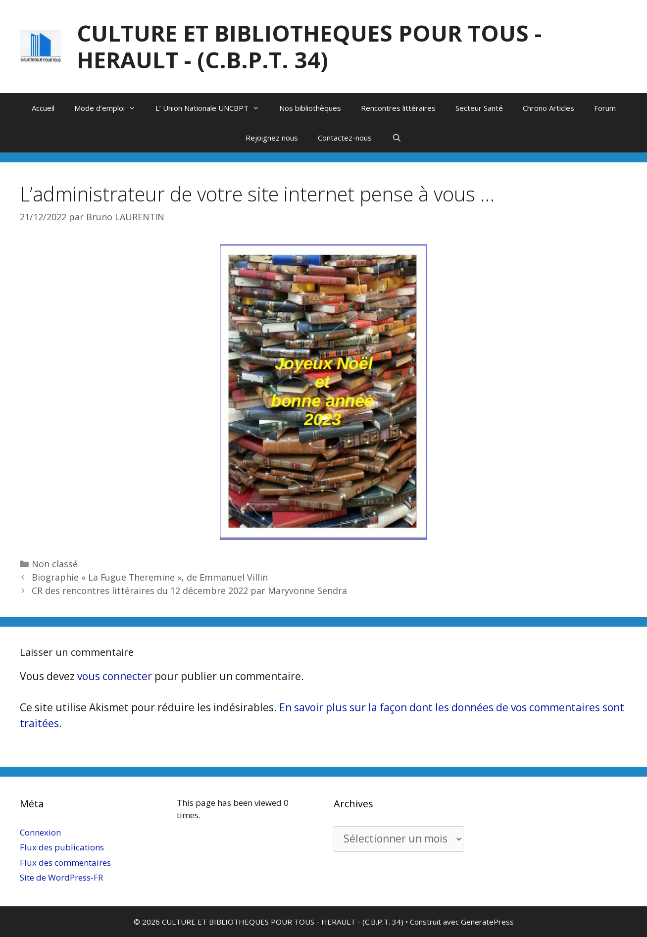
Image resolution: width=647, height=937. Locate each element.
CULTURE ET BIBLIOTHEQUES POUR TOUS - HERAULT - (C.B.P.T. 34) (309, 46)
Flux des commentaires (65, 862)
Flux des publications (62, 847)
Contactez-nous (345, 138)
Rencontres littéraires (398, 108)
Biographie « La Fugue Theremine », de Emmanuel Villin (150, 577)
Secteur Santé (479, 108)
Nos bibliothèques (310, 108)
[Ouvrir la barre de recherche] (396, 137)
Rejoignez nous (272, 138)
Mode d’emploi (110, 108)
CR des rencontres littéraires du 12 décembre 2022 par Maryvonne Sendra (189, 590)
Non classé (55, 564)
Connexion (40, 832)
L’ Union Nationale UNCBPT (212, 108)
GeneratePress (487, 922)
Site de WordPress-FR (61, 877)
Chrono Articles (548, 108)
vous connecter (114, 676)
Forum (605, 108)
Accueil (43, 108)
